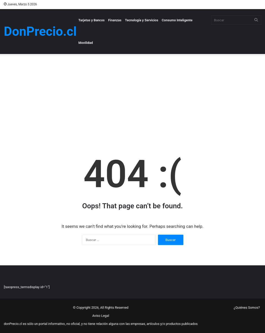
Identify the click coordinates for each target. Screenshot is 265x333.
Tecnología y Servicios (141, 20)
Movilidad (85, 43)
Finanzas (114, 20)
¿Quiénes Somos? (247, 307)
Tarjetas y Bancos (91, 20)
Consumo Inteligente (177, 20)
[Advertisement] (132, 97)
